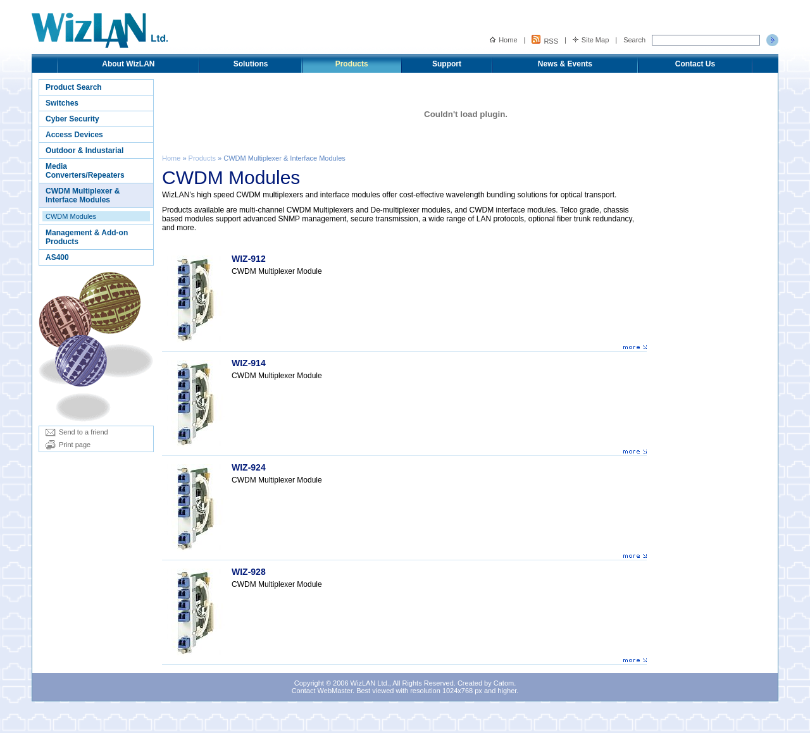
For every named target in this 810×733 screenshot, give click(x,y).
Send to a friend (77, 432)
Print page (68, 444)
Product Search (74, 87)
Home (503, 40)
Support (446, 63)
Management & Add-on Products (87, 237)
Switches (62, 103)
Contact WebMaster (322, 690)
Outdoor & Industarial (84, 150)
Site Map (591, 40)
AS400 (57, 257)
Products (351, 63)
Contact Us (695, 63)
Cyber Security (72, 118)
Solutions (251, 63)
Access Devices (74, 134)
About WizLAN (128, 63)
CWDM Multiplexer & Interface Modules (83, 195)
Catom (504, 683)
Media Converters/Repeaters (85, 171)
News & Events (565, 63)
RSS (545, 40)
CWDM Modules (71, 216)
